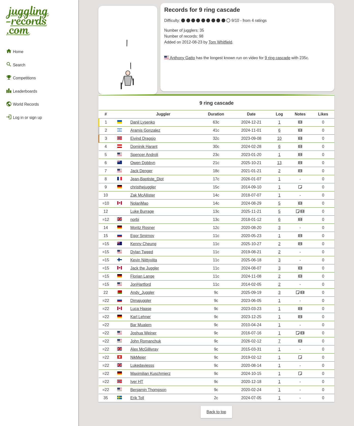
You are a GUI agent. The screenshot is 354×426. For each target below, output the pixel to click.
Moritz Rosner (142, 228)
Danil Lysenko (142, 122)
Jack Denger (141, 171)
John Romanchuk (145, 341)
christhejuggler (143, 187)
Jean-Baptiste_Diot (146, 179)
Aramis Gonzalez (145, 130)
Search (15, 64)
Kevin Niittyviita (143, 260)
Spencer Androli (144, 155)
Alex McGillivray (144, 349)
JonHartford (140, 284)
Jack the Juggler (144, 268)
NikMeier (138, 357)
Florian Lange (142, 276)
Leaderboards (21, 91)
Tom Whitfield (220, 42)
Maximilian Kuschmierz (150, 373)
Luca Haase (140, 309)
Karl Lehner (140, 317)
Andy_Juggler (142, 292)
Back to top (216, 412)
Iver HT (136, 382)
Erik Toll (137, 398)
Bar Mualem (140, 325)
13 (279, 163)
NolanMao (139, 203)
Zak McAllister (142, 195)
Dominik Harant (143, 146)
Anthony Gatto (182, 58)
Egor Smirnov (142, 236)
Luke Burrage (142, 211)
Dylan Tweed (141, 252)
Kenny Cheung (143, 244)
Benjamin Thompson (148, 390)
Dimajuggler (140, 300)
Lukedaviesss (142, 365)
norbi (134, 219)
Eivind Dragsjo (143, 138)
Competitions (21, 77)
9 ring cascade (277, 58)
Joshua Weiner (143, 333)
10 (279, 138)
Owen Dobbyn (142, 163)
